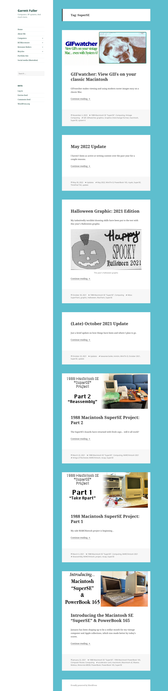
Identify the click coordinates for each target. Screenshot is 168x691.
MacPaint (101, 297)
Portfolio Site (23, 56)
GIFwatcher (91, 118)
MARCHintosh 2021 (131, 455)
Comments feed (24, 99)
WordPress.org (24, 104)
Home (20, 29)
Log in (20, 91)
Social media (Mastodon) (28, 60)
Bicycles (21, 51)
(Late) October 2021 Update (99, 323)
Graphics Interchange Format (117, 118)
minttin (116, 356)
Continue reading (81, 98)
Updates (90, 182)
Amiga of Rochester (80, 458)
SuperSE (74, 120)
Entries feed (23, 95)
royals (130, 182)
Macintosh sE (127, 662)
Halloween (92, 297)
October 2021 (134, 356)
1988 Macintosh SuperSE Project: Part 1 (105, 518)
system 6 (82, 120)
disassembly (77, 556)
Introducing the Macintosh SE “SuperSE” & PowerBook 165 (102, 617)
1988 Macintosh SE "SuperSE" (103, 115)
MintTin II (110, 182)
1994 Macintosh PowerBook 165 (127, 660)
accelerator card (104, 662)
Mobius (74, 665)
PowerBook (96, 665)
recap (103, 458)
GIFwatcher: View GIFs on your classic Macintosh (103, 76)
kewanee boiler (107, 356)
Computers (22, 38)
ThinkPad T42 (76, 185)
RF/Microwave (24, 42)
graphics (100, 118)
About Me (22, 34)
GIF (84, 118)
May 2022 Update (88, 146)
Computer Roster (77, 662)
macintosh (134, 118)
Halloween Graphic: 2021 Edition (105, 211)
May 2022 (101, 182)
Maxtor (136, 662)
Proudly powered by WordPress (84, 685)
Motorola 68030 (84, 665)
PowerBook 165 (120, 182)
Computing (120, 115)
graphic (84, 297)
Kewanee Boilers (24, 47)
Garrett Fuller (27, 11)
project (98, 556)
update (85, 185)
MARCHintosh (94, 458)
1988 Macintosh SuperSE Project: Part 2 (105, 419)
